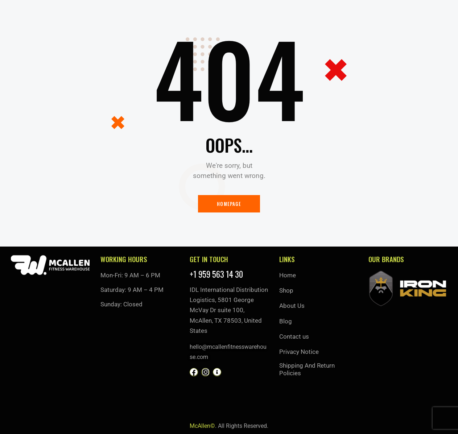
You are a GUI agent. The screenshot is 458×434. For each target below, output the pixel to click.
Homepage (229, 203)
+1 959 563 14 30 (216, 274)
